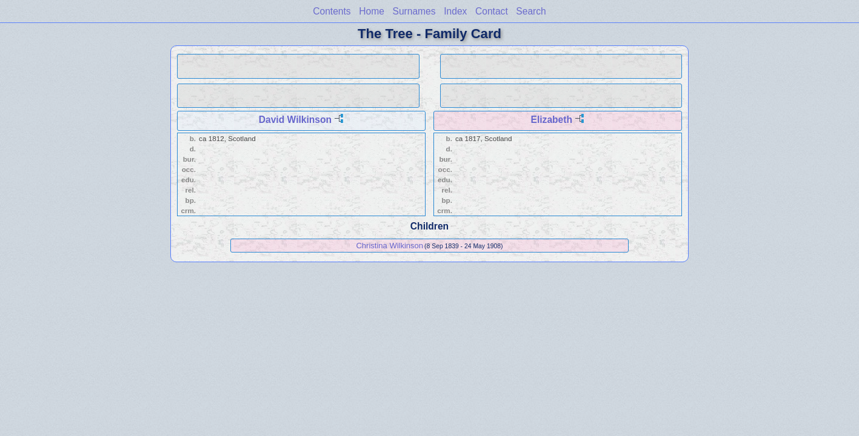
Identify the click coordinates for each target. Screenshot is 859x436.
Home (371, 11)
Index (455, 11)
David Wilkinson (295, 119)
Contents (331, 11)
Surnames (414, 11)
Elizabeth (551, 119)
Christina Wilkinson (389, 245)
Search (531, 11)
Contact (491, 11)
